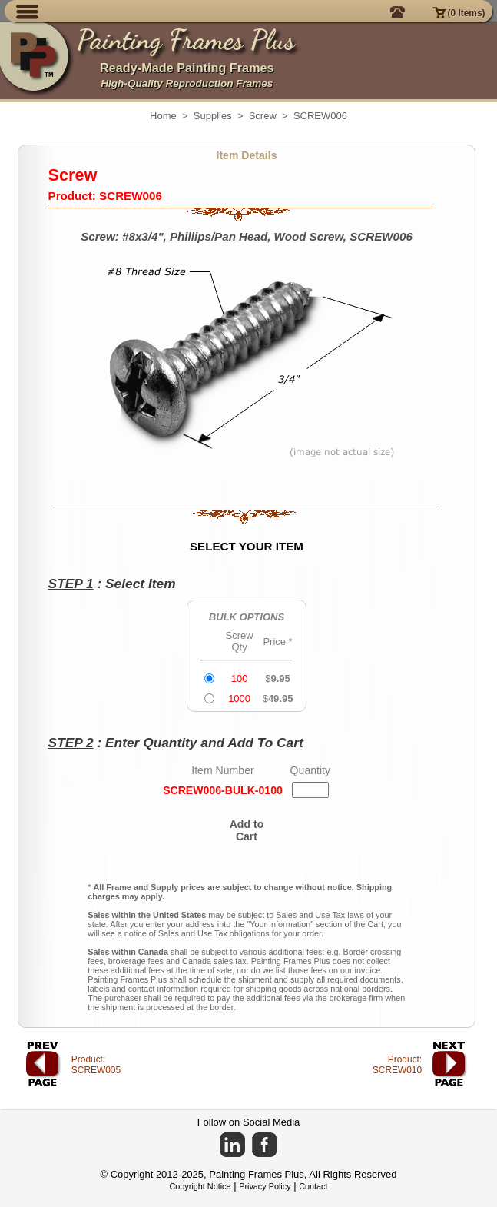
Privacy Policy (264, 1186)
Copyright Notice (200, 1186)
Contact (313, 1186)
